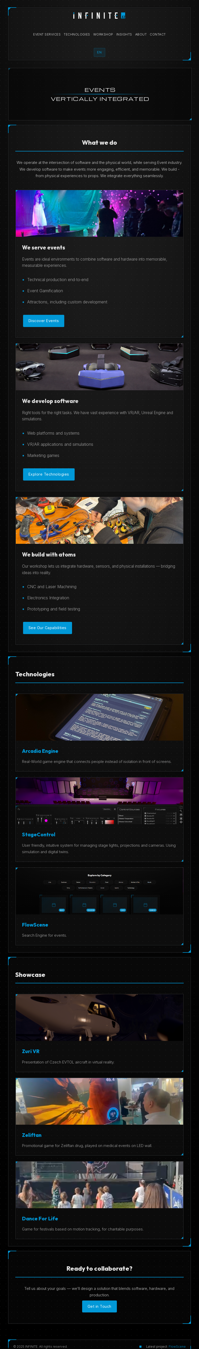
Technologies (77, 34)
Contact (158, 34)
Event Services (47, 34)
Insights (124, 34)
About (141, 34)
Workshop (103, 34)
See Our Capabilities (48, 628)
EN (99, 52)
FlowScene (177, 1346)
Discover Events (44, 320)
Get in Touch (99, 1306)
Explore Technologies (49, 474)
